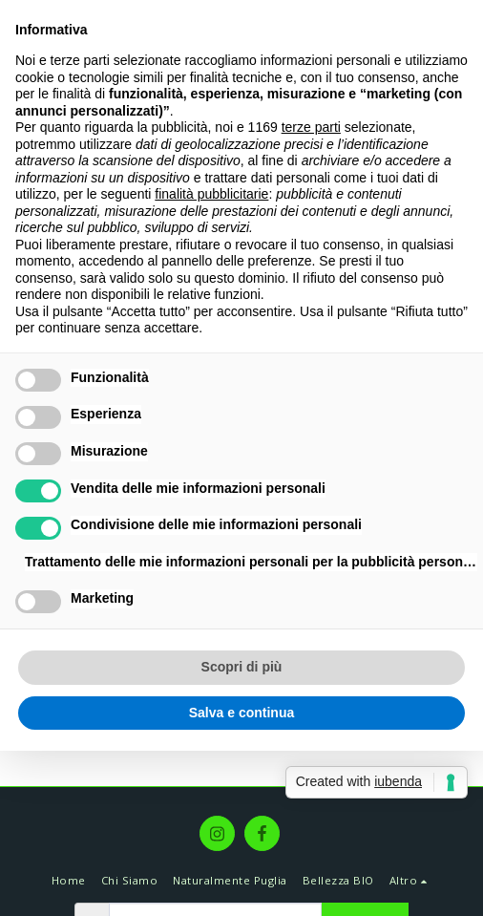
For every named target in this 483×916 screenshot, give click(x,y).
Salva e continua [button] (241, 712)
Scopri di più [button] (242, 666)
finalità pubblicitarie (211, 194)
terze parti (311, 127)
